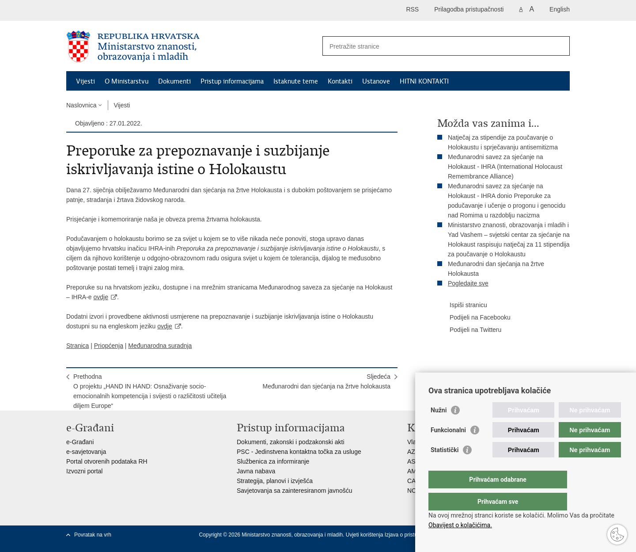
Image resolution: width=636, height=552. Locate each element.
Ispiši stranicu (462, 305)
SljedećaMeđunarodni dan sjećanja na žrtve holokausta (326, 381)
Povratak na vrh (92, 535)
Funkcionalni (448, 447)
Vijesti (85, 81)
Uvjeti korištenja (365, 535)
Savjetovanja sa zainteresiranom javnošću (294, 490)
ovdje (100, 297)
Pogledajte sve (468, 283)
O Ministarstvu (126, 81)
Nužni (439, 427)
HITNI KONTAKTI (424, 81)
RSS (412, 9)
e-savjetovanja (86, 451)
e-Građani (80, 441)
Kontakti (340, 81)
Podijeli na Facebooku (474, 318)
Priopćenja (108, 345)
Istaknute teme (295, 81)
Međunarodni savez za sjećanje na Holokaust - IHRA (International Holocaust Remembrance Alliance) (505, 166)
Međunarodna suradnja (160, 345)
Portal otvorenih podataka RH (107, 461)
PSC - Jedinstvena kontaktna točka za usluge (299, 451)
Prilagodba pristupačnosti (469, 9)
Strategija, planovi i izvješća (275, 480)
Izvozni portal (84, 471)
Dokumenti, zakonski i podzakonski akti (290, 441)
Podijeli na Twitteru (469, 330)
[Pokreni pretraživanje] (559, 46)
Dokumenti (174, 81)
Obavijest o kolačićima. (460, 525)
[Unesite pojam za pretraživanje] (436, 46)
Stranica (77, 345)
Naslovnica (81, 105)
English (559, 9)
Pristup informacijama (232, 81)
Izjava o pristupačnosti (411, 535)
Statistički (444, 467)
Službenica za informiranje (273, 461)
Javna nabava (256, 471)
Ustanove (376, 81)
